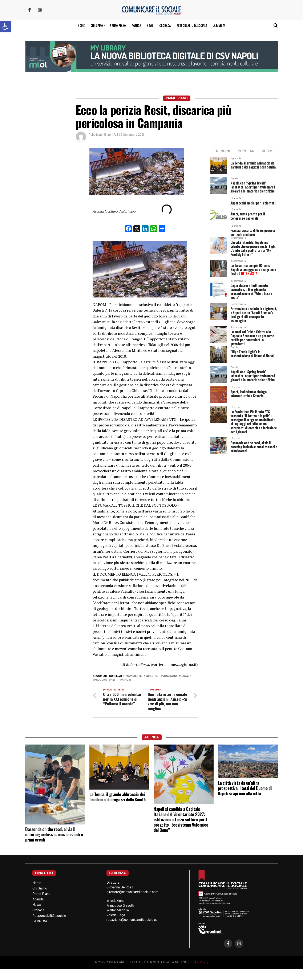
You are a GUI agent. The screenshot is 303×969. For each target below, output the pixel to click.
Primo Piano (118, 25)
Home (81, 25)
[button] (5, 26)
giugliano (169, 676)
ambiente (135, 676)
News (150, 25)
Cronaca (165, 25)
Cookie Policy (199, 962)
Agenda (136, 25)
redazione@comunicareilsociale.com (133, 920)
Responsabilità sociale (192, 25)
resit (114, 679)
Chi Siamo (39, 889)
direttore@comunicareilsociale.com (132, 892)
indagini (186, 676)
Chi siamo (96, 25)
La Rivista (219, 25)
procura (100, 679)
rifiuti (126, 679)
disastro (151, 676)
